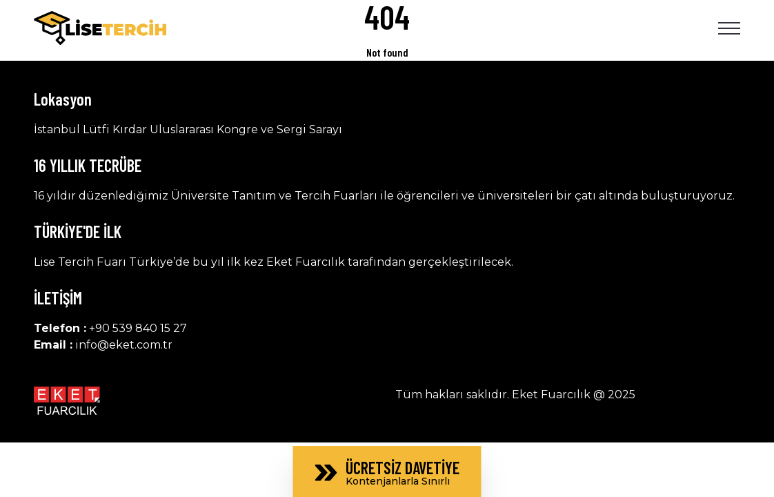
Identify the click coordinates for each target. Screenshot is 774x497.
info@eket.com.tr (123, 344)
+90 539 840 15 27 (138, 328)
